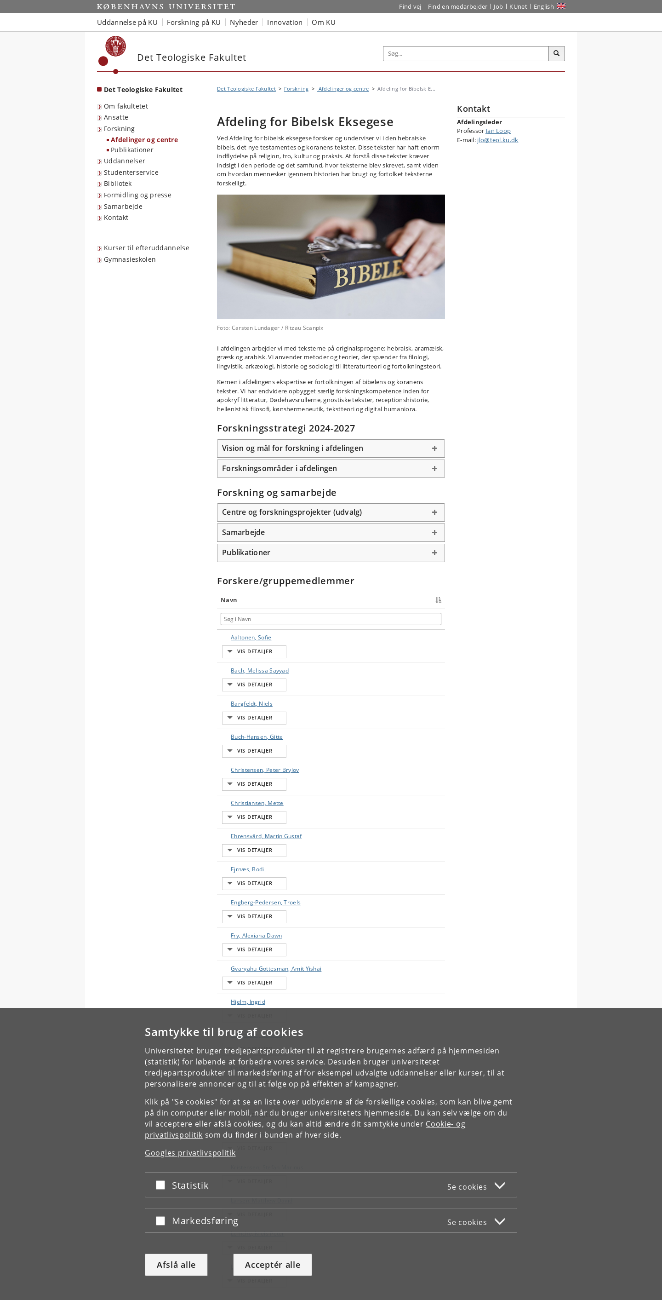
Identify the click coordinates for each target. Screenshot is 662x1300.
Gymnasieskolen (130, 259)
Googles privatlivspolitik (190, 1153)
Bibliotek (118, 183)
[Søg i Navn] (245, 619)
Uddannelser (124, 160)
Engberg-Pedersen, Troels (244, 812)
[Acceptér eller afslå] (163, 1184)
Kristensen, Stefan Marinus (242, 998)
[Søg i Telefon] (381, 619)
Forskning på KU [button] (194, 22)
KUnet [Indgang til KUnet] (518, 6)
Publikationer (132, 149)
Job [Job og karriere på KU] (498, 6)
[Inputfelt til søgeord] (466, 53)
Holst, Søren (238, 929)
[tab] (331, 448)
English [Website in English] (544, 6)
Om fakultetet (126, 106)
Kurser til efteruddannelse (146, 247)
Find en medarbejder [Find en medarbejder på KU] (458, 6)
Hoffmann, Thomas (236, 909)
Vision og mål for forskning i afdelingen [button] (292, 448)
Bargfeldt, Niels (242, 678)
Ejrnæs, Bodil (239, 791)
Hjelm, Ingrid (239, 889)
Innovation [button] (284, 22)
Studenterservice (131, 172)
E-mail (430, 637)
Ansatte (116, 117)
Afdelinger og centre (144, 139)
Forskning (119, 128)
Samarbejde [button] (243, 532)
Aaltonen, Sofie (242, 637)
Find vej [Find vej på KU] (410, 6)
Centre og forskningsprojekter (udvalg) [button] (292, 512)
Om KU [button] (324, 22)
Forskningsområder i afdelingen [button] (279, 468)
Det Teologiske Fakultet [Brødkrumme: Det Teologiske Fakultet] (246, 88)
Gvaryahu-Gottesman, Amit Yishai (244, 864)
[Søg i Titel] (310, 619)
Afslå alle (176, 1264)
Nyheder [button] (244, 22)
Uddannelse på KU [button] (127, 22)
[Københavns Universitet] (112, 55)
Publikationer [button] (246, 552)
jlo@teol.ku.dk (497, 140)
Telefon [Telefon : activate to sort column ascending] (361, 600)
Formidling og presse (137, 194)
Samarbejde (123, 206)
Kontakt (116, 217)
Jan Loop (498, 131)
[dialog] (331, 1154)
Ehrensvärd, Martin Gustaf (240, 771)
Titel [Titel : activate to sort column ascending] (285, 600)
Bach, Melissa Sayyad (240, 658)
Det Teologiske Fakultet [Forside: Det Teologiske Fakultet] (143, 89)
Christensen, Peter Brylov (239, 722)
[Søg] (556, 54)
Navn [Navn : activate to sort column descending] (229, 600)
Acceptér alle (272, 1264)
